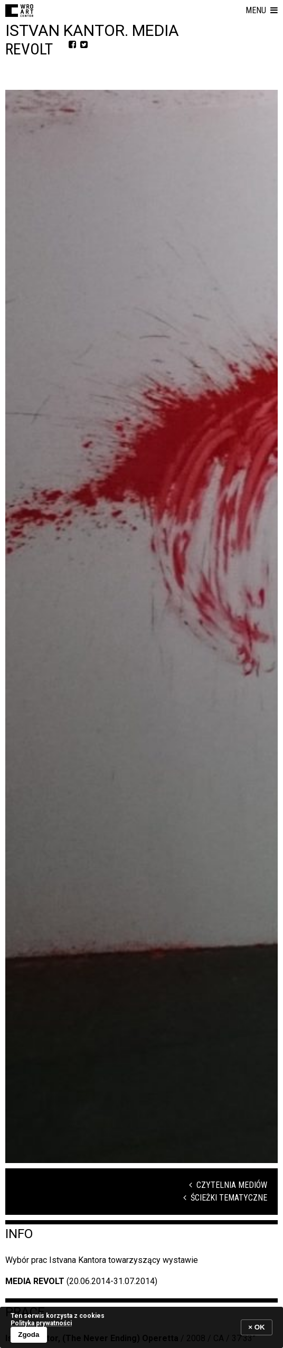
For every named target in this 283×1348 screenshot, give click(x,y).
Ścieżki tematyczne (225, 1198)
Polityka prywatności (41, 1323)
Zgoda (28, 1334)
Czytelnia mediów (228, 1185)
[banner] (141, 1327)
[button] (261, 10)
